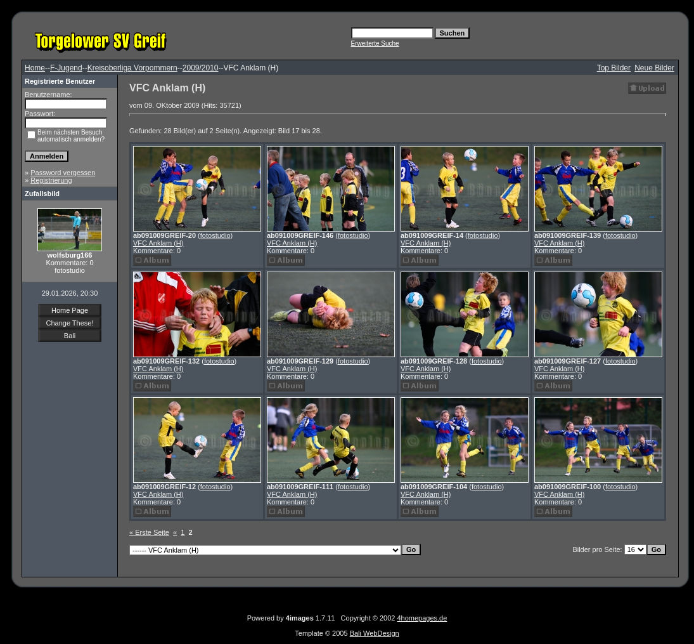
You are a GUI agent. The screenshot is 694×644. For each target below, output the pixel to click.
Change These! (69, 323)
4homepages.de (422, 618)
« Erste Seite (149, 532)
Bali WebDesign (374, 633)
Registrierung (51, 180)
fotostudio (215, 235)
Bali (69, 335)
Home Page (69, 310)
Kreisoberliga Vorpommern (132, 67)
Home (35, 67)
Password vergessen (62, 172)
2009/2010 (201, 67)
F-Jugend (66, 67)
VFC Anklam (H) (158, 243)
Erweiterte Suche (375, 43)
